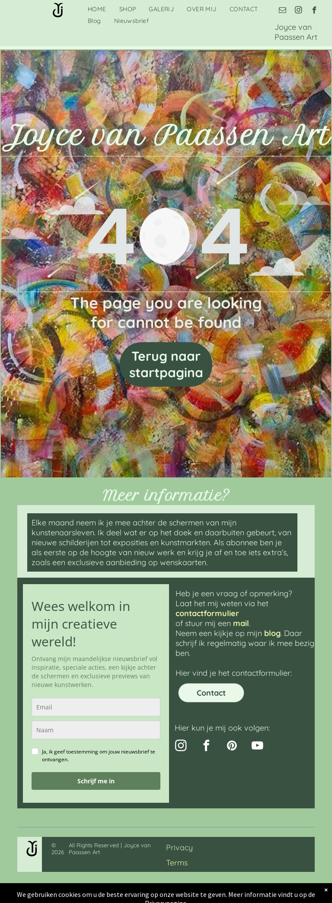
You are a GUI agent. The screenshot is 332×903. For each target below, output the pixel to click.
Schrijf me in (96, 781)
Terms (177, 863)
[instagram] (298, 11)
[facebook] (314, 11)
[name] (96, 730)
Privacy (179, 847)
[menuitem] (97, 9)
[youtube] (257, 747)
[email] (282, 11)
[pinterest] (231, 747)
